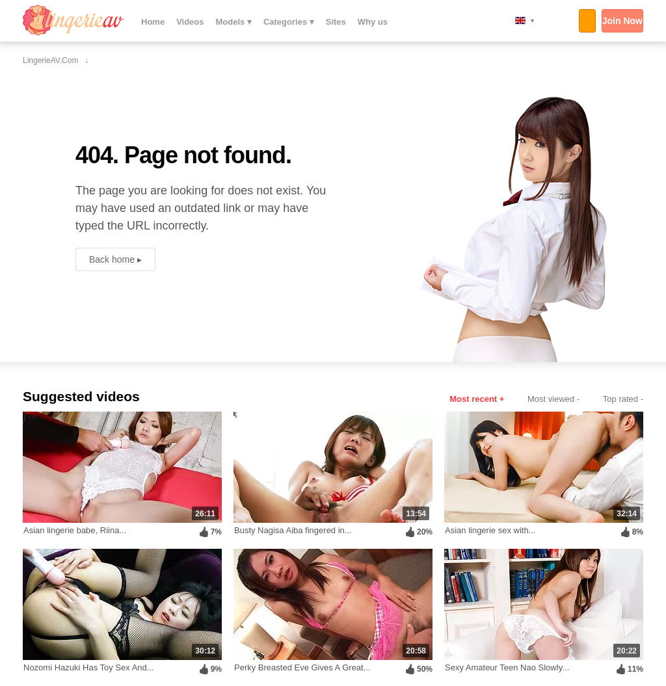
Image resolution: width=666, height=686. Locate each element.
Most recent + (476, 399)
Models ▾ (234, 22)
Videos (190, 22)
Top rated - (623, 399)
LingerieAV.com (73, 20)
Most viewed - (553, 399)
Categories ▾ (288, 22)
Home (153, 22)
